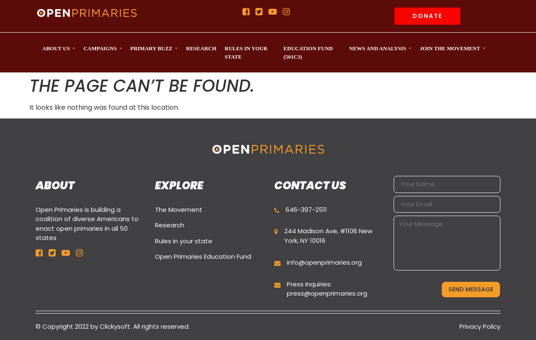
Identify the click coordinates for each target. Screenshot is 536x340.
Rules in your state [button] (246, 52)
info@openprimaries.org (324, 262)
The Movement (178, 209)
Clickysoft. (115, 326)
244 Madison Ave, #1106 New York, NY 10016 (328, 236)
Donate (427, 16)
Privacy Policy (479, 326)
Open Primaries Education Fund (203, 256)
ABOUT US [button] (56, 48)
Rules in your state (183, 241)
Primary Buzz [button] (152, 48)
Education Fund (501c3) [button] (308, 52)
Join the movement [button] (450, 48)
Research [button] (201, 48)
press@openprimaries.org (327, 293)
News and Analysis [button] (378, 48)
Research (169, 225)
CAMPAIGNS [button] (100, 48)
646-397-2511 (306, 209)
